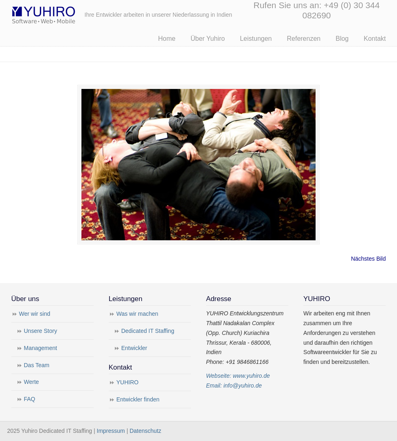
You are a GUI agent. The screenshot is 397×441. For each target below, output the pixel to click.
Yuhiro (68, 13)
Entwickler (134, 348)
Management (40, 348)
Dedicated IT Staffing (147, 331)
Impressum (111, 431)
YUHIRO (127, 382)
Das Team (37, 365)
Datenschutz (145, 431)
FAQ (29, 399)
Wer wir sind (34, 313)
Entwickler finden (138, 399)
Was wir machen (137, 313)
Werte (31, 382)
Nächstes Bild (368, 258)
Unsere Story (40, 331)
